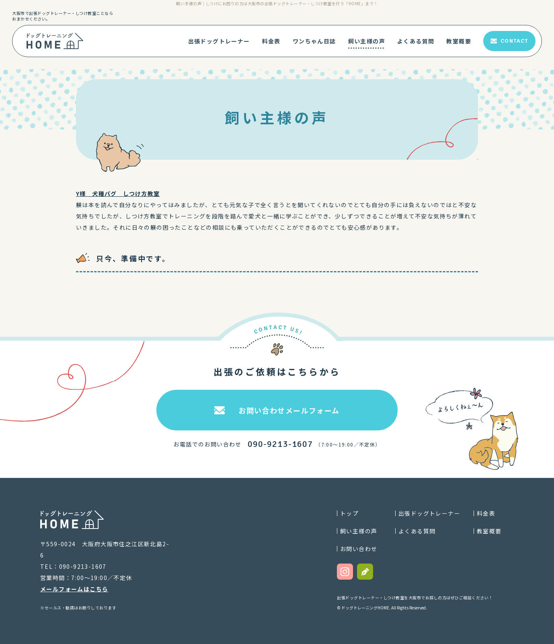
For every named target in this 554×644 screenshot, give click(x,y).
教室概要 (458, 41)
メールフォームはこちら (74, 589)
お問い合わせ (358, 548)
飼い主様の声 (366, 41)
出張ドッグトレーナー (219, 41)
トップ (349, 513)
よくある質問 (415, 41)
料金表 (271, 41)
